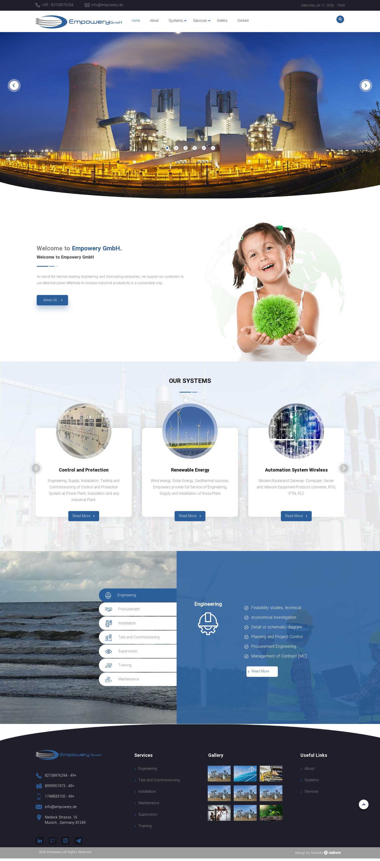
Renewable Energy (190, 470)
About (309, 771)
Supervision (148, 817)
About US (50, 300)
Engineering (147, 771)
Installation (147, 794)
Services (311, 794)
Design (300, 855)
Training (145, 828)
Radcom (317, 855)
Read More (294, 516)
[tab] (134, 597)
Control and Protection (84, 470)
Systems (312, 783)
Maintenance (148, 806)
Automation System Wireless (296, 470)
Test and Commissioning (159, 783)
